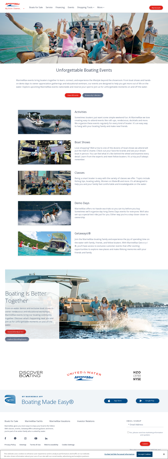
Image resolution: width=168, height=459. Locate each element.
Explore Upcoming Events (17, 339)
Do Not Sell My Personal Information (119, 454)
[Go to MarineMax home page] (14, 4)
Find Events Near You (15, 332)
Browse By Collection (93, 95)
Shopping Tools (85, 7)
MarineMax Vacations (59, 421)
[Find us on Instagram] (25, 438)
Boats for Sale (36, 7)
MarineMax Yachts (34, 421)
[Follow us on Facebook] (5, 438)
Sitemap (22, 445)
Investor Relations (85, 421)
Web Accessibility (51, 445)
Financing (60, 7)
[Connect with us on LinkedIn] (46, 438)
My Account (156, 7)
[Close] (164, 454)
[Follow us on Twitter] (15, 438)
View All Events (72, 95)
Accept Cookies (144, 454)
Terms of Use (35, 445)
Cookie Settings (68, 445)
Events (71, 7)
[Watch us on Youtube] (36, 438)
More (100, 7)
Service (49, 7)
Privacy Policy (10, 445)
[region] (84, 454)
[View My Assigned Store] (14, 8)
